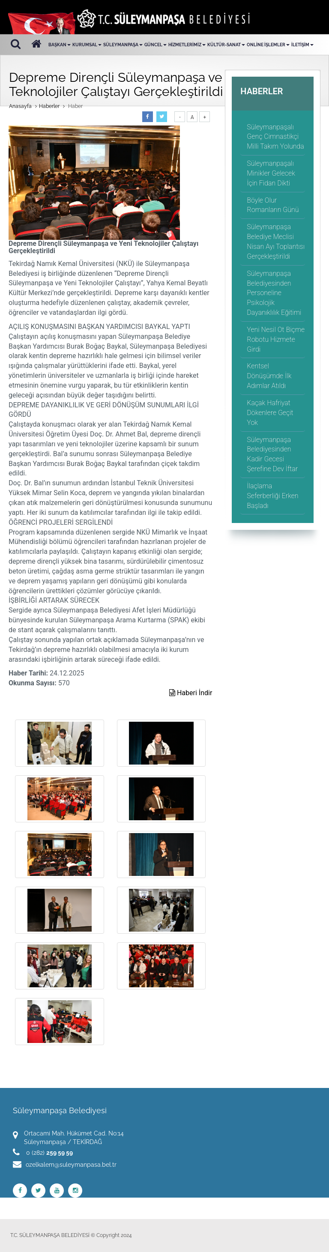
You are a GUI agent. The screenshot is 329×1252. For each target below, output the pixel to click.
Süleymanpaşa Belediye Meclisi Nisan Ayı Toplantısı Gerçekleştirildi (276, 241)
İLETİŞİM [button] (302, 44)
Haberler (49, 106)
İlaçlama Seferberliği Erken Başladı (272, 496)
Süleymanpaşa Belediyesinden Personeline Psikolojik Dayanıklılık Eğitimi (274, 293)
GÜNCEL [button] (155, 44)
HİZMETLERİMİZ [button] (187, 44)
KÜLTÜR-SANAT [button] (226, 44)
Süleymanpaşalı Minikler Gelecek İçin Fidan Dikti (271, 173)
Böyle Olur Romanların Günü (273, 205)
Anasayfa (20, 106)
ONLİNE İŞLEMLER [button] (268, 44)
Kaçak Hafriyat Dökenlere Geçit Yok (270, 413)
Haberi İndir (190, 693)
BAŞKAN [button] (59, 44)
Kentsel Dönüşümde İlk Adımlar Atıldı (269, 376)
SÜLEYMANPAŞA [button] (123, 44)
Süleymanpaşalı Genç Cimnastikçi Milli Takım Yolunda (275, 137)
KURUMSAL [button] (87, 44)
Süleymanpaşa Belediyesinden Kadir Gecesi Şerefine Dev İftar (272, 454)
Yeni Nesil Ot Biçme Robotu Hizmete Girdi (276, 339)
